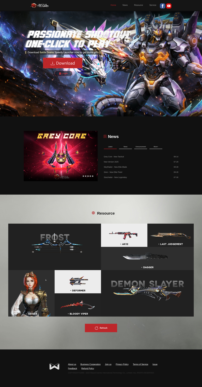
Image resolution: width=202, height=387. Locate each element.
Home (113, 5)
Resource (138, 5)
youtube (168, 6)
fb (162, 6)
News (125, 5)
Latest (110, 147)
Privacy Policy (122, 364)
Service (152, 5)
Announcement (141, 147)
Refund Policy (87, 368)
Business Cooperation (91, 364)
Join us (108, 364)
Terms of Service (140, 364)
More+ (156, 147)
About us (72, 364)
